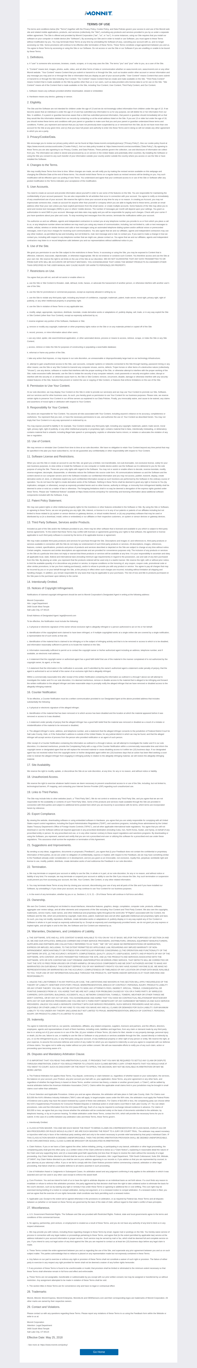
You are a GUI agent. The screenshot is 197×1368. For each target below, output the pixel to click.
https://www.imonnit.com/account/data (123, 146)
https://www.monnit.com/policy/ (92, 492)
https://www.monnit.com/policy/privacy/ (106, 143)
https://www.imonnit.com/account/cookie (45, 146)
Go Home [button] (99, 1352)
